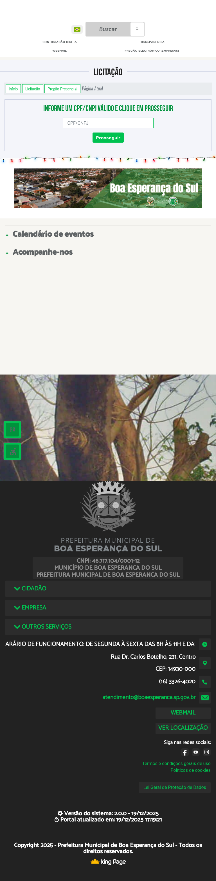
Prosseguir (108, 137)
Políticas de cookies (191, 770)
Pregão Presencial (62, 89)
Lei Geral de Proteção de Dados (174, 787)
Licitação (32, 89)
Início (13, 89)
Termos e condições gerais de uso (176, 763)
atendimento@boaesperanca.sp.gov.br (148, 697)
